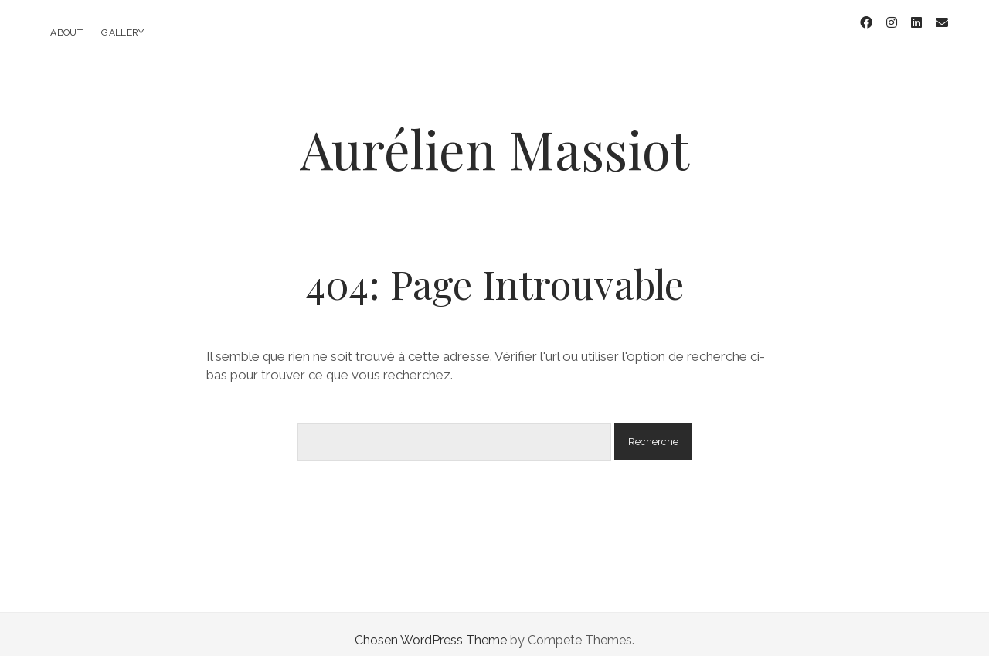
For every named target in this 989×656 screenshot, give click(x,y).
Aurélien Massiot (494, 136)
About (66, 32)
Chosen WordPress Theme (431, 627)
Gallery (122, 32)
